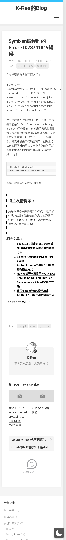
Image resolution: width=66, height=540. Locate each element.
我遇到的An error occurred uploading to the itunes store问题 (18, 416)
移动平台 (42, 65)
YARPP (25, 302)
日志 (9, 516)
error (33, 326)
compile (22, 326)
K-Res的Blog (31, 8)
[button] (59, 533)
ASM (11, 529)
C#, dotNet (14, 534)
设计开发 (12, 523)
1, (40, 61)
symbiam (44, 326)
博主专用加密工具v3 (23, 220)
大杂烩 (10, 510)
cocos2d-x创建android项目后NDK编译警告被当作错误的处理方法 (35, 248)
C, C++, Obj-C (25, 65)
